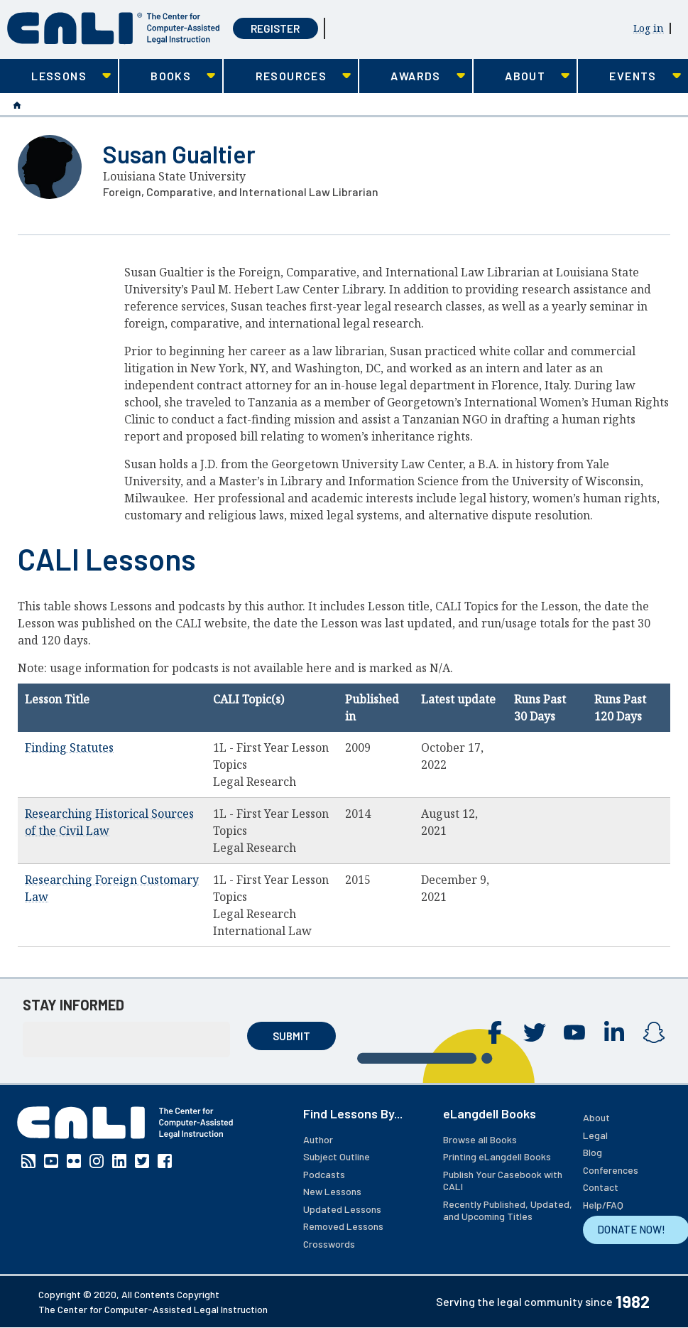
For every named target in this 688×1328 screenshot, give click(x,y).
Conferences (610, 1170)
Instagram (654, 1032)
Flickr (74, 1161)
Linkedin (614, 1032)
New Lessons (332, 1191)
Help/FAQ (603, 1205)
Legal (595, 1135)
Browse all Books (480, 1139)
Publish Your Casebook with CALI (502, 1180)
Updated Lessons (342, 1209)
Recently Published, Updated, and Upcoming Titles (507, 1210)
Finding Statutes (69, 747)
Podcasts (324, 1174)
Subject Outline (336, 1156)
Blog (592, 1152)
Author (318, 1139)
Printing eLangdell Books (497, 1156)
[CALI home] (113, 28)
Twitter (534, 1032)
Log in (648, 28)
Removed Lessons (343, 1226)
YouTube (574, 1032)
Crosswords (329, 1244)
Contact (600, 1187)
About (596, 1117)
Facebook (495, 1032)
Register (275, 28)
